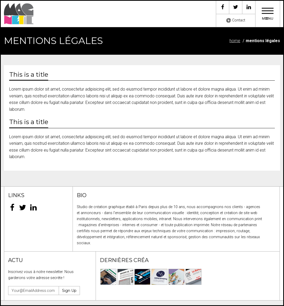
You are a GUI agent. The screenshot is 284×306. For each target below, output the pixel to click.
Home (235, 40)
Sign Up (69, 290)
